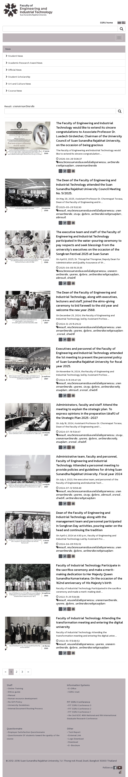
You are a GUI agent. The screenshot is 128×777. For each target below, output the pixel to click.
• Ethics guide (13, 691)
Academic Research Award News (23, 63)
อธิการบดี (61, 217)
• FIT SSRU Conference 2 (79, 708)
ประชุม (77, 214)
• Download (72, 742)
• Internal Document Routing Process (25, 708)
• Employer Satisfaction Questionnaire (26, 732)
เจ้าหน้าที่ (71, 278)
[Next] (5, 672)
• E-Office (71, 688)
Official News (13, 70)
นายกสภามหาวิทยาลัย (86, 165)
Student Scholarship (17, 77)
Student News (14, 56)
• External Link (74, 735)
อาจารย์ (61, 334)
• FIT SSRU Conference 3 (79, 705)
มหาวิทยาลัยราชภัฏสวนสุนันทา (106, 214)
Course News (13, 91)
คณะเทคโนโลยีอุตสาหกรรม (80, 600)
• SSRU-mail (73, 691)
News (8, 49)
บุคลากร (74, 274)
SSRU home (106, 22)
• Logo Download (75, 738)
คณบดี (62, 210)
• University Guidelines (18, 705)
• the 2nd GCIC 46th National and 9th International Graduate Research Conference (91, 717)
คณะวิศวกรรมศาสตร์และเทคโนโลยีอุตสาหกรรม (82, 162)
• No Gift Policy (14, 701)
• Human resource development (22, 698)
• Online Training (15, 688)
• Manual (11, 695)
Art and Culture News (18, 84)
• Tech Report (73, 732)
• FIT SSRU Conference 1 (79, 711)
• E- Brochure (73, 745)
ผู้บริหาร (86, 214)
